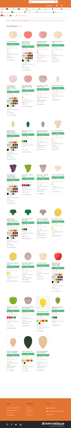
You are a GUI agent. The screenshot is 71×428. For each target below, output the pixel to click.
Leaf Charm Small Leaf (43, 311)
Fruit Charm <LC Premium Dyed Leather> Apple (56, 264)
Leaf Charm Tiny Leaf (57, 85)
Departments (13, 20)
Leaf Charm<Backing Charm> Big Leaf (42, 352)
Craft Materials (40, 12)
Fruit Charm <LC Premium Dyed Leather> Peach (26, 43)
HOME (8, 20)
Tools (34, 9)
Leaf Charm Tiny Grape (58, 175)
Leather (8, 9)
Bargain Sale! (4, 15)
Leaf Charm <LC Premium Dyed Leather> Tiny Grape (12, 220)
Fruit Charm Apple (42, 263)
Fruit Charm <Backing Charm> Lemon (27, 263)
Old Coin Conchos (65, 9)
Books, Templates (58, 12)
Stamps (40, 9)
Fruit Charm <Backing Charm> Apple (27, 307)
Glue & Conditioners (29, 12)
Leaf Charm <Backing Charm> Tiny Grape (42, 219)
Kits (3, 9)
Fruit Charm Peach (12, 41)
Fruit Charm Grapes (57, 131)
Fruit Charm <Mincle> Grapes (27, 175)
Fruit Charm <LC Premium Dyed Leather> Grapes (11, 176)
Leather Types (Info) (20, 15)
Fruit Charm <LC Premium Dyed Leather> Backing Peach (11, 87)
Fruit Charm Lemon (57, 219)
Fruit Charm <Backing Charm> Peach (42, 86)
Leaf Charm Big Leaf (27, 351)
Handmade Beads (5, 12)
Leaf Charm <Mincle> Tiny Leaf (27, 131)
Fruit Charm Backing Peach (57, 42)
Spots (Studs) (55, 9)
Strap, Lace (21, 9)
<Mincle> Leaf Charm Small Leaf (57, 307)
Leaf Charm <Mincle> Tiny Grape (27, 219)
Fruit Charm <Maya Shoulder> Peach (42, 42)
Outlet (11, 15)
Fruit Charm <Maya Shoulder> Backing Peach (27, 87)
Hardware (47, 9)
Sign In (49, 5)
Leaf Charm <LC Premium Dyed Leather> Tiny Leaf (12, 132)
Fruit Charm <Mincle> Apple (12, 307)
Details (13, 44)
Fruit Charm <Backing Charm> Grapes (42, 175)
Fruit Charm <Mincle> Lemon (12, 263)
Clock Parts (48, 12)
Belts (14, 9)
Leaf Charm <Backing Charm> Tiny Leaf (42, 131)
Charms (28, 9)
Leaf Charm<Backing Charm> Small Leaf (12, 352)
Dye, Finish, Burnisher (17, 12)
